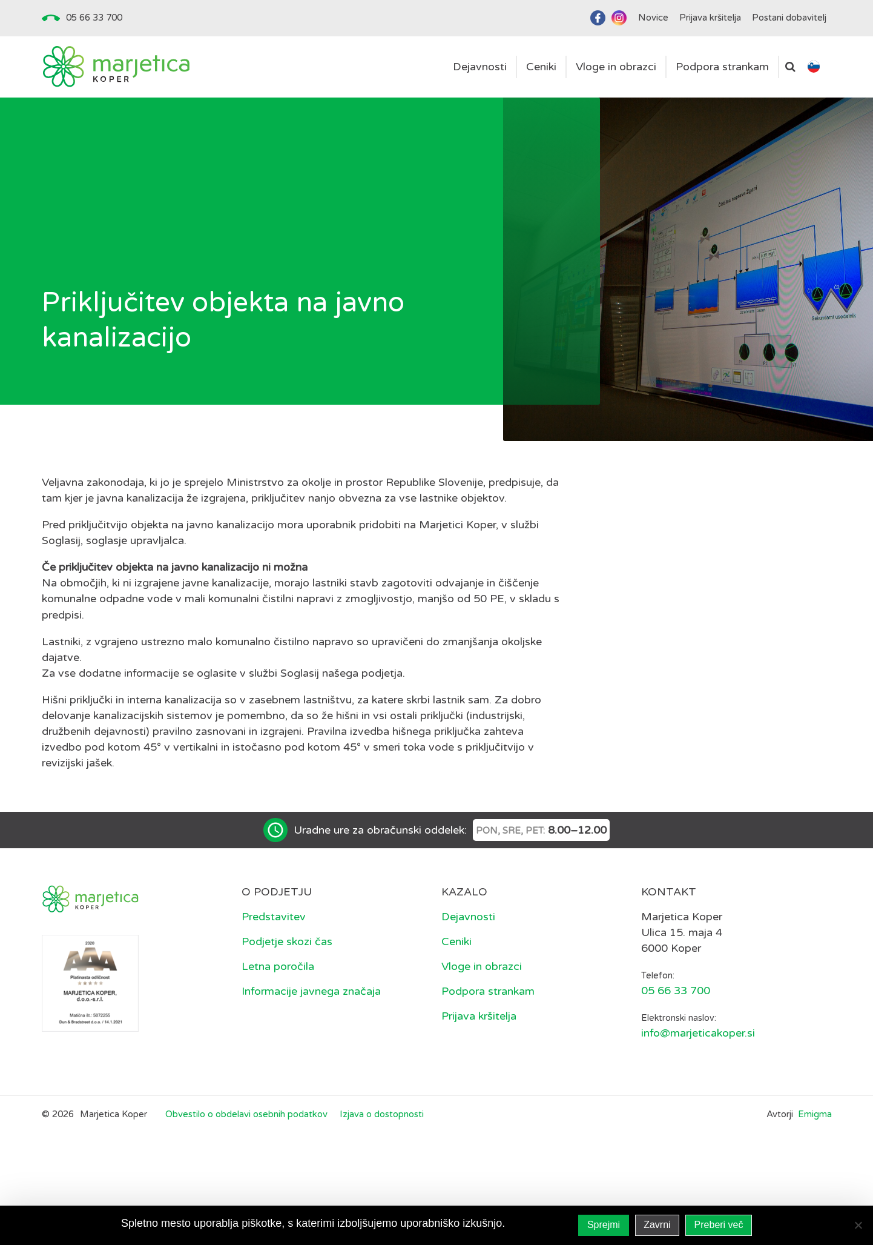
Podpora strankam (488, 991)
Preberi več (718, 1225)
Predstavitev (274, 916)
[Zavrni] (858, 1225)
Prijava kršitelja (478, 1016)
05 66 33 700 (94, 17)
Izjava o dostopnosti (382, 1114)
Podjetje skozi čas (287, 941)
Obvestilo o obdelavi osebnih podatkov (246, 1114)
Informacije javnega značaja (311, 991)
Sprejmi (603, 1225)
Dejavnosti (468, 916)
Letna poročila (278, 966)
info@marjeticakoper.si (698, 1033)
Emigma (815, 1114)
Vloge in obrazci (481, 966)
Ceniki (456, 941)
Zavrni (657, 1225)
